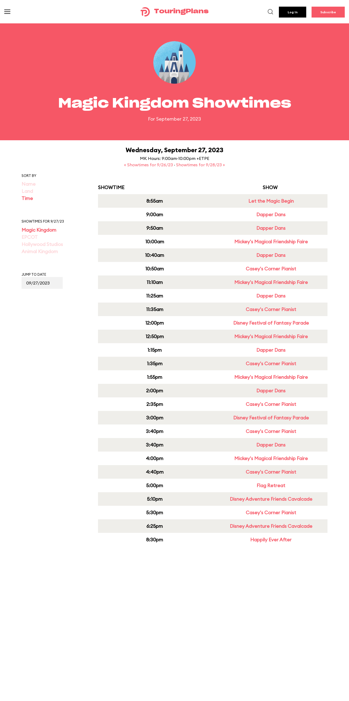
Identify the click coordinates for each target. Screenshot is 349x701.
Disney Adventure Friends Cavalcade (271, 499)
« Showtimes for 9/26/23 (149, 164)
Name (29, 184)
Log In (292, 12)
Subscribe (328, 12)
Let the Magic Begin (271, 201)
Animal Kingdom (40, 251)
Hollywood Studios (42, 244)
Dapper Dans (271, 214)
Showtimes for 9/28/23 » (200, 164)
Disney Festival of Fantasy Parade (271, 323)
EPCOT (30, 237)
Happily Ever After (271, 540)
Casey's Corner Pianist (271, 269)
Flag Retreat (271, 485)
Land (27, 191)
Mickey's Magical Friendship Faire (271, 242)
